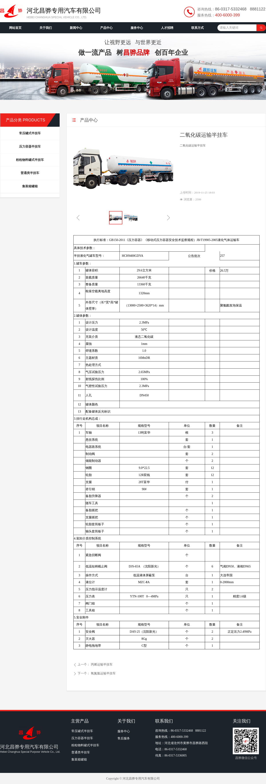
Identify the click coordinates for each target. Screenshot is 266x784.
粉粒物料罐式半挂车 (30, 160)
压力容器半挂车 (30, 146)
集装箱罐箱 (30, 186)
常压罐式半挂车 (30, 133)
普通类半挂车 (30, 173)
